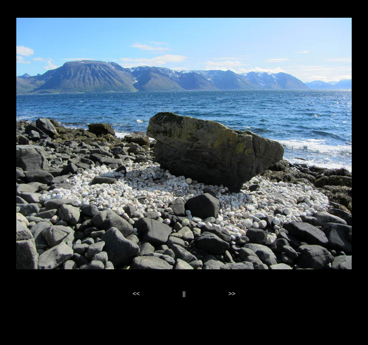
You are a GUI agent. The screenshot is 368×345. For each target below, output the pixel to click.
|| (184, 293)
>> (231, 293)
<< (136, 293)
